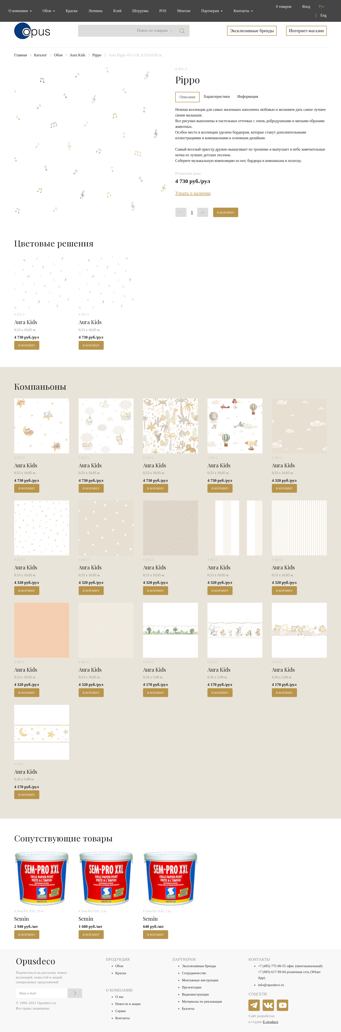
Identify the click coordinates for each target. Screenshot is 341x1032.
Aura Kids (77, 55)
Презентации (191, 987)
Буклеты (188, 1008)
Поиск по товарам (152, 30)
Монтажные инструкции (200, 980)
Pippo (96, 55)
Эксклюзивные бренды (252, 30)
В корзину (225, 212)
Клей (117, 11)
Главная (20, 55)
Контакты (122, 1018)
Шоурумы (140, 11)
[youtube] (283, 1005)
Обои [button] (47, 11)
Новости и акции (128, 1004)
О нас (119, 997)
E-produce (270, 1022)
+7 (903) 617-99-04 (272, 972)
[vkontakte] (268, 1005)
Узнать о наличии (193, 193)
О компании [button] (19, 11)
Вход (306, 6)
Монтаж (183, 11)
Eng (323, 15)
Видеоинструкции (195, 994)
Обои (58, 55)
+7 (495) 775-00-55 (272, 966)
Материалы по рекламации (202, 1001)
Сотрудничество (194, 973)
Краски (71, 11)
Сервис (120, 1011)
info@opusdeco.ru (271, 985)
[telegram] (254, 1005)
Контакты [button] (241, 11)
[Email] (49, 993)
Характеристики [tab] (216, 96)
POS (162, 11)
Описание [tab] (187, 97)
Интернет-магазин (306, 30)
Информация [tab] (247, 96)
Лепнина (95, 11)
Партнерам (210, 11)
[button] (282, 6)
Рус (321, 6)
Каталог (40, 55)
